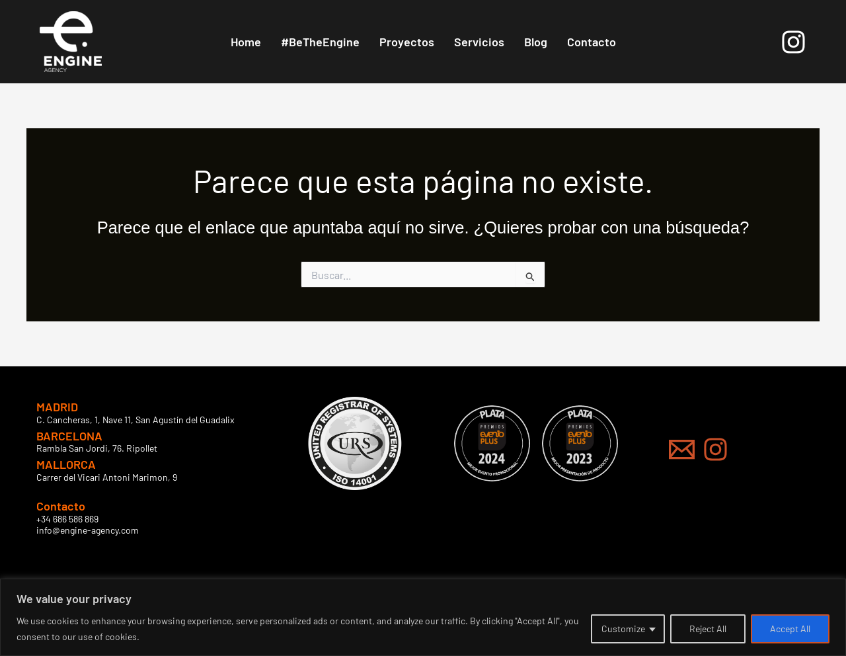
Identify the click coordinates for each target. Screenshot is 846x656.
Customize (623, 628)
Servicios (479, 41)
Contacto (591, 41)
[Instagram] (793, 42)
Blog (535, 41)
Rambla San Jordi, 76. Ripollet (96, 448)
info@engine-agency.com (87, 530)
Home (246, 41)
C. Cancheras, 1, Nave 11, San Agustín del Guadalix (135, 419)
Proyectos (406, 41)
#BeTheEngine (320, 41)
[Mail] (682, 449)
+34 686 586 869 (67, 518)
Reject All (707, 628)
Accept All (790, 628)
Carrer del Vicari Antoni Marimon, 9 (106, 477)
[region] (423, 617)
